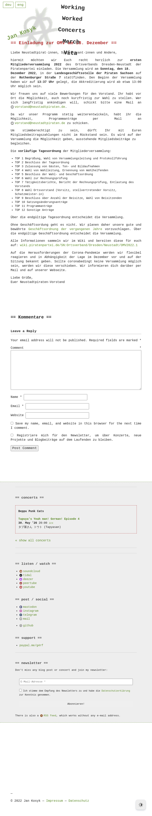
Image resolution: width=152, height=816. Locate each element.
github (28, 625)
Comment (76, 348)
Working (73, 7)
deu (8, 5)
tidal (27, 575)
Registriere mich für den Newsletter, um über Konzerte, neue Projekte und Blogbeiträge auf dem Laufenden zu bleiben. (76, 437)
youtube (29, 587)
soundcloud (31, 571)
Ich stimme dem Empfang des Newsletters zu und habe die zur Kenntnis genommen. (74, 692)
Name (16, 397)
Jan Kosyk (21, 34)
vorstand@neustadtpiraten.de (40, 107)
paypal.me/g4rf (31, 645)
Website (17, 415)
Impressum (54, 801)
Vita (71, 55)
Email (17, 406)
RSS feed (50, 715)
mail (26, 618)
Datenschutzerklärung (116, 690)
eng (20, 5)
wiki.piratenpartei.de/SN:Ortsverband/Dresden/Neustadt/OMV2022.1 (79, 245)
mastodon (30, 607)
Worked (72, 19)
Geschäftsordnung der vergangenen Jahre (65, 229)
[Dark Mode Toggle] (140, 804)
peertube (30, 583)
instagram (30, 610)
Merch (71, 43)
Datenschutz (78, 801)
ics (51, 523)
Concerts (72, 31)
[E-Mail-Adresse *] (76, 681)
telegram (30, 614)
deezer (28, 579)
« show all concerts (33, 540)
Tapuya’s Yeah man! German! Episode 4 (49, 519)
